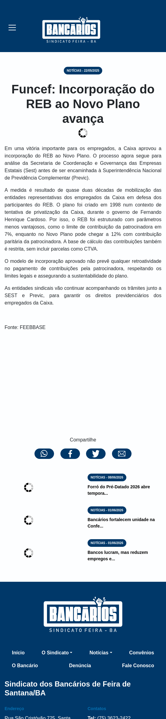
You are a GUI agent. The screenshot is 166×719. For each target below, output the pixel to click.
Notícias (98, 652)
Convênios (141, 652)
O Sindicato (55, 652)
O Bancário (25, 665)
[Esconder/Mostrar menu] (12, 27)
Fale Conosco (138, 665)
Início (18, 652)
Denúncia (80, 665)
